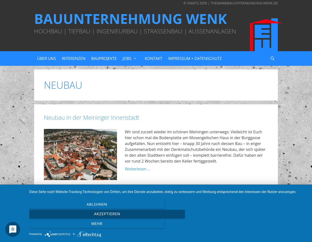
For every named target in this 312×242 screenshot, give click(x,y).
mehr (265, 225)
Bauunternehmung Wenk (130, 18)
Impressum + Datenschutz (195, 58)
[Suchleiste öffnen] (272, 58)
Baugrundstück (64, 192)
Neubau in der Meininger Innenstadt (91, 117)
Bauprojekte (104, 58)
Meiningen (89, 192)
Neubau (108, 192)
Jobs (132, 58)
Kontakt (153, 58)
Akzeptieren (168, 225)
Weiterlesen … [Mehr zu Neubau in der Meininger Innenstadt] (137, 169)
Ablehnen (71, 225)
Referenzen (73, 58)
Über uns (46, 58)
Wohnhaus (127, 192)
